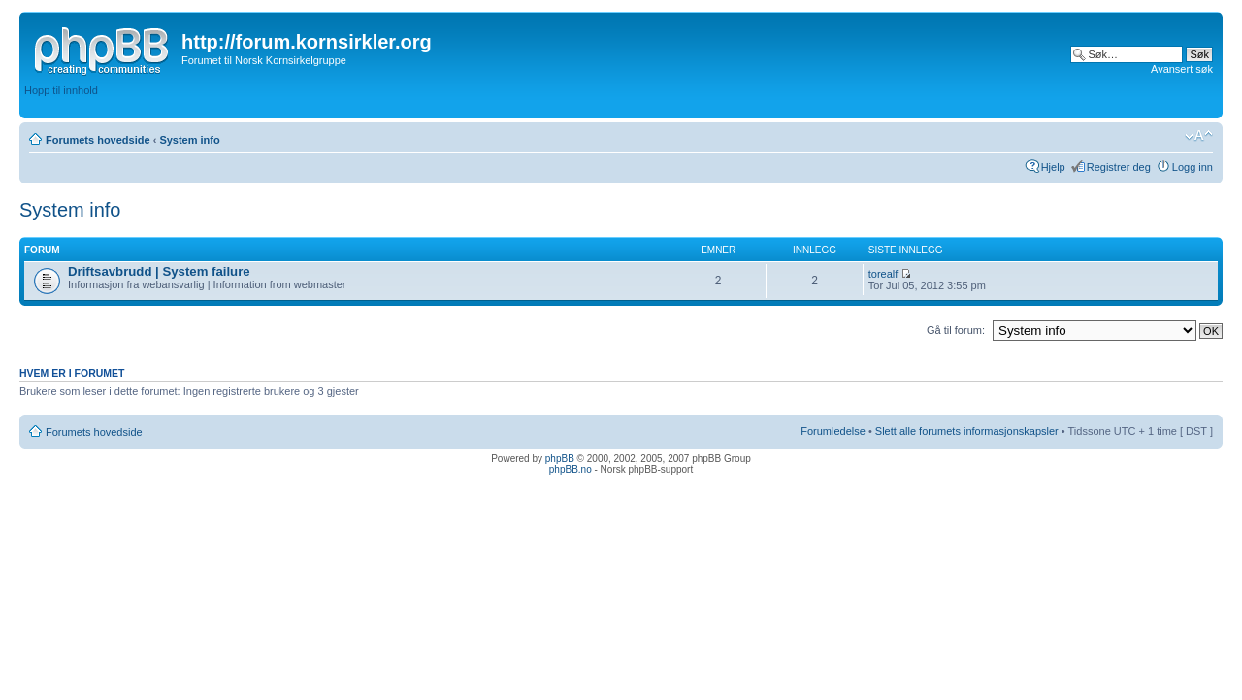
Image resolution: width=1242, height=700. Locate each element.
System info (189, 140)
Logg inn (1192, 167)
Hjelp (1053, 167)
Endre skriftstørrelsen (1199, 136)
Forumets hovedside (98, 140)
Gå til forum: (956, 330)
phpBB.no (570, 469)
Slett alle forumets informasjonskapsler (967, 431)
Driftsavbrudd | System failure (159, 271)
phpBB (559, 458)
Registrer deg (1119, 167)
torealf (883, 274)
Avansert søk (1182, 69)
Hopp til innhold (61, 90)
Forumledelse (833, 431)
